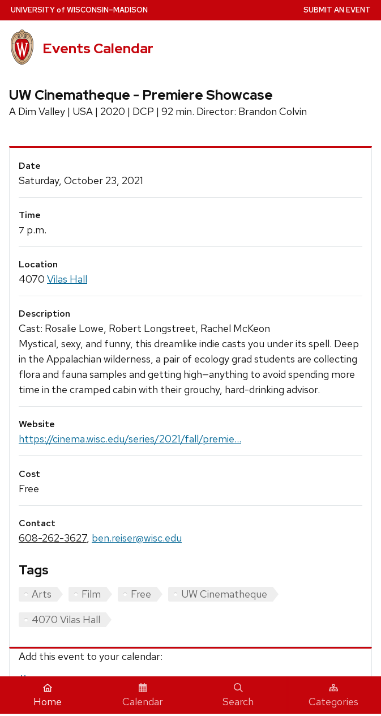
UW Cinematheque (224, 593)
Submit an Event (337, 10)
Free (141, 593)
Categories (333, 695)
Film (91, 593)
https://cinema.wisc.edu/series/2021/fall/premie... (130, 438)
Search (238, 695)
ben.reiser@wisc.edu (137, 537)
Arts (42, 593)
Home (47, 695)
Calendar (142, 695)
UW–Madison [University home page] (79, 10)
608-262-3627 (53, 537)
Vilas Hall (67, 278)
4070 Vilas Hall (66, 619)
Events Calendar (97, 48)
